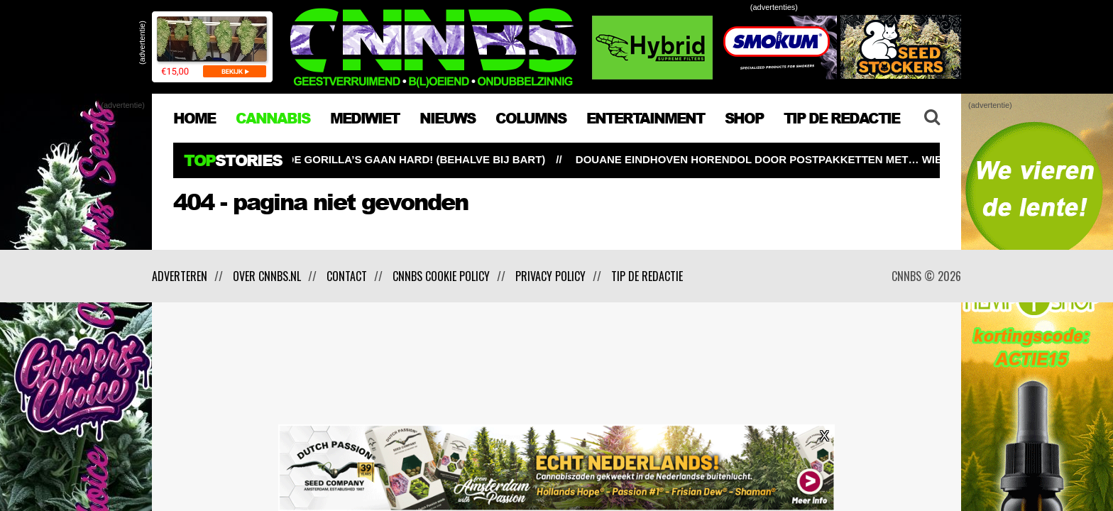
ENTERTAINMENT (645, 118)
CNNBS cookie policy (441, 276)
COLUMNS (530, 118)
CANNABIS (272, 118)
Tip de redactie (647, 276)
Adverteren (179, 276)
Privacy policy (550, 276)
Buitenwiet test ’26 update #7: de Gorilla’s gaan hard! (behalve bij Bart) (336, 159)
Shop (744, 118)
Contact (347, 276)
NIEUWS (447, 118)
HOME (194, 118)
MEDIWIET (364, 118)
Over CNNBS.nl (267, 276)
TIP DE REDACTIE (841, 118)
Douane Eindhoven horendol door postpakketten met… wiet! (774, 159)
